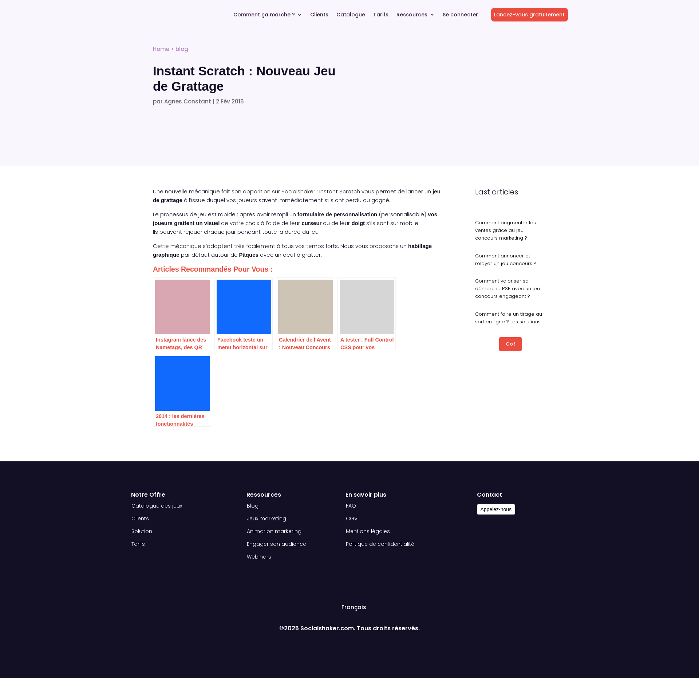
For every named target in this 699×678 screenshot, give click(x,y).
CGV (352, 518)
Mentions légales (368, 531)
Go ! (511, 343)
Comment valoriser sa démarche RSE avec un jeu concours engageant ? (507, 288)
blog (181, 49)
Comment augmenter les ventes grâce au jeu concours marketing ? (505, 230)
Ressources (411, 15)
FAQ (351, 505)
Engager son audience (276, 544)
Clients (319, 15)
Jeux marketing (266, 518)
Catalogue (350, 15)
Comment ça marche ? (264, 15)
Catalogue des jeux (156, 505)
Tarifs (380, 15)
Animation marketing (274, 531)
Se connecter (460, 15)
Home (161, 49)
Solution (141, 531)
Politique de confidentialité (380, 544)
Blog (252, 505)
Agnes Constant (187, 101)
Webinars (259, 556)
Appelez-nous (496, 509)
